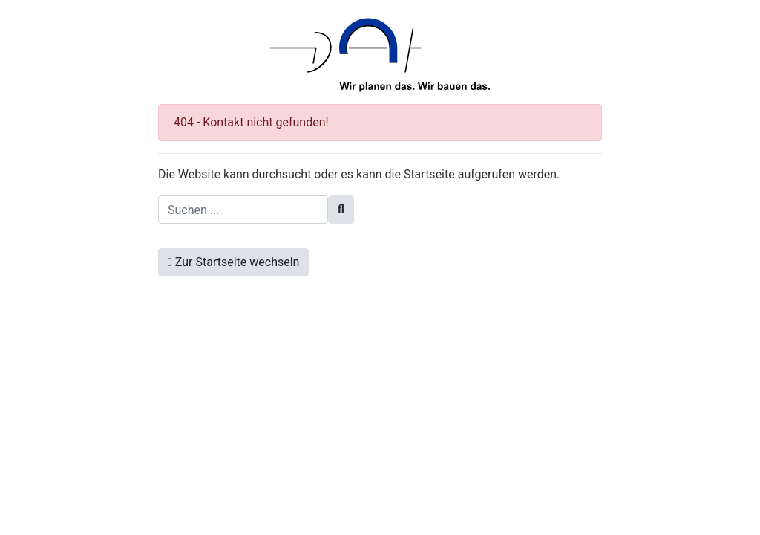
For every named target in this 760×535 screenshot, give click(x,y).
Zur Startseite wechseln (233, 262)
